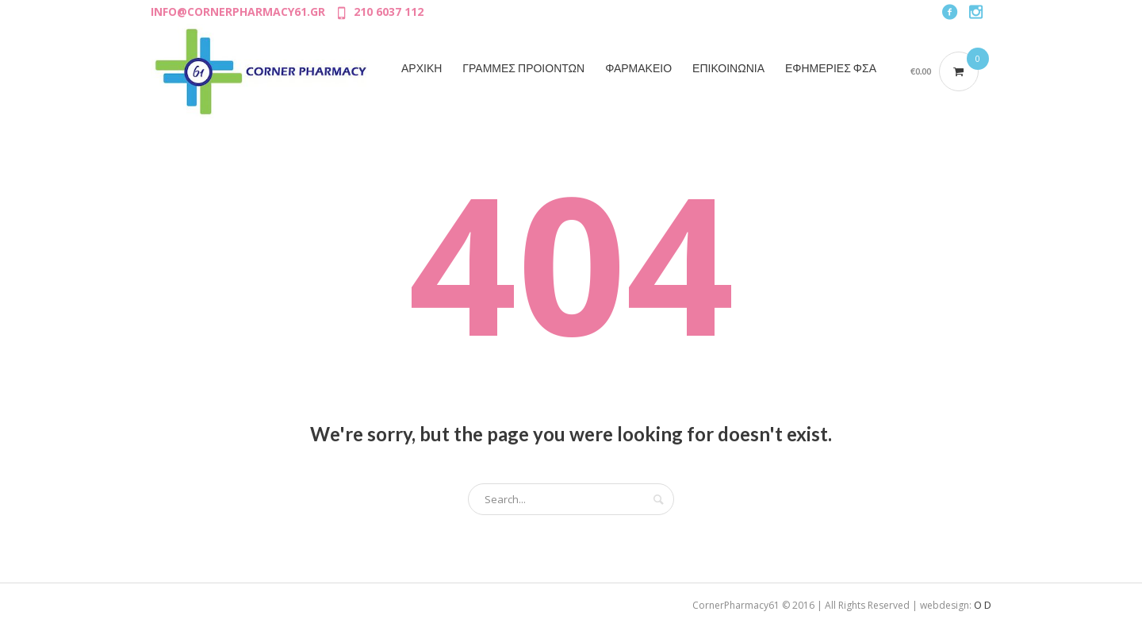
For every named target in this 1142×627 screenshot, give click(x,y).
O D (982, 605)
